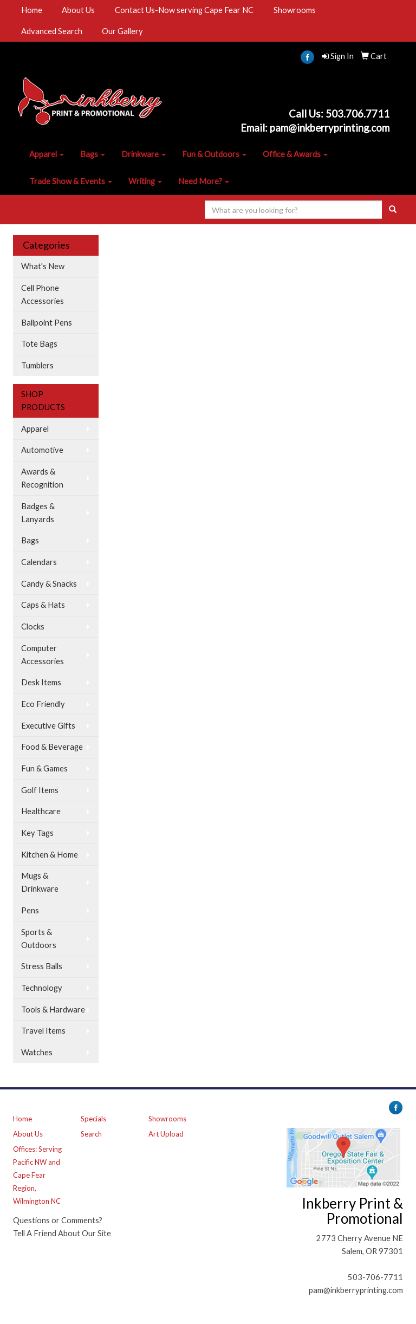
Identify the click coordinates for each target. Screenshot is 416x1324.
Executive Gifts (48, 725)
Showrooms (295, 10)
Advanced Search (51, 31)
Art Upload (166, 1134)
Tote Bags (39, 343)
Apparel (46, 154)
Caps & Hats (43, 604)
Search (91, 1134)
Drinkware (143, 154)
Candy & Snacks (49, 583)
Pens (30, 910)
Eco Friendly (43, 704)
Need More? (203, 181)
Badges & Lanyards (38, 513)
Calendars (39, 562)
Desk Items (41, 682)
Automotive (42, 450)
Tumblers (37, 365)
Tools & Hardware (53, 1009)
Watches (37, 1052)
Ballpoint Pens (46, 322)
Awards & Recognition (42, 478)
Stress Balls (41, 966)
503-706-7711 (375, 1277)
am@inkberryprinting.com (332, 128)
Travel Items (43, 1030)
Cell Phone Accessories (42, 294)
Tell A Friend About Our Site (62, 1233)
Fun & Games (44, 768)
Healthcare (41, 811)
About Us (78, 10)
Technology (41, 987)
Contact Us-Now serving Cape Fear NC (184, 10)
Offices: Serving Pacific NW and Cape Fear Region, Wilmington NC (37, 1175)
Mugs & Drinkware (39, 882)
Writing (145, 181)
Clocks (32, 626)
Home (31, 10)
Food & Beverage (52, 746)
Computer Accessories (42, 655)
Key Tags (37, 833)
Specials (93, 1118)
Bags (92, 154)
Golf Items (39, 790)
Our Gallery (122, 31)
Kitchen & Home (49, 854)
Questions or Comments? (57, 1220)
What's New (42, 266)
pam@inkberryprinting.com (356, 1290)
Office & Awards (295, 154)
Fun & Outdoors (214, 154)
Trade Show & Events (70, 181)
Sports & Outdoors (38, 938)
